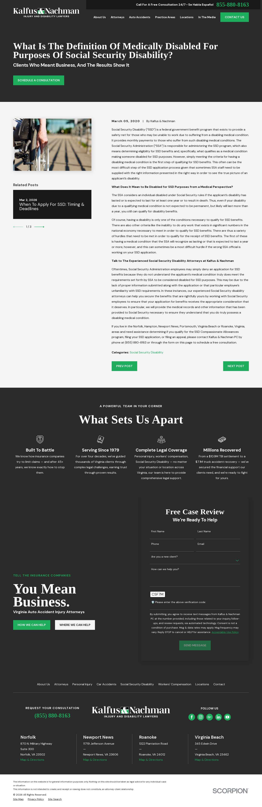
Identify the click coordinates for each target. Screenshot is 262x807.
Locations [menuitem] (186, 17)
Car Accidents (106, 684)
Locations (202, 684)
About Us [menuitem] (99, 17)
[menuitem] (18, 799)
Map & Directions (32, 760)
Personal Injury (82, 684)
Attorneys (61, 684)
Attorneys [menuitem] (117, 17)
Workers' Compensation (174, 684)
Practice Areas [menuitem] (165, 17)
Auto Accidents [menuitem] (139, 17)
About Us (43, 684)
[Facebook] (191, 717)
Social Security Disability (146, 352)
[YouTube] (227, 717)
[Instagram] (201, 717)
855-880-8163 (232, 5)
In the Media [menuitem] (207, 17)
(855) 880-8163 (52, 715)
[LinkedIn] (218, 717)
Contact (219, 684)
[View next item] (39, 227)
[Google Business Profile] (209, 717)
